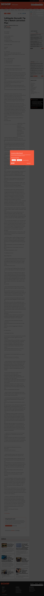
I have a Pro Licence (26, 160)
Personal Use (19, 160)
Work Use (13, 160)
